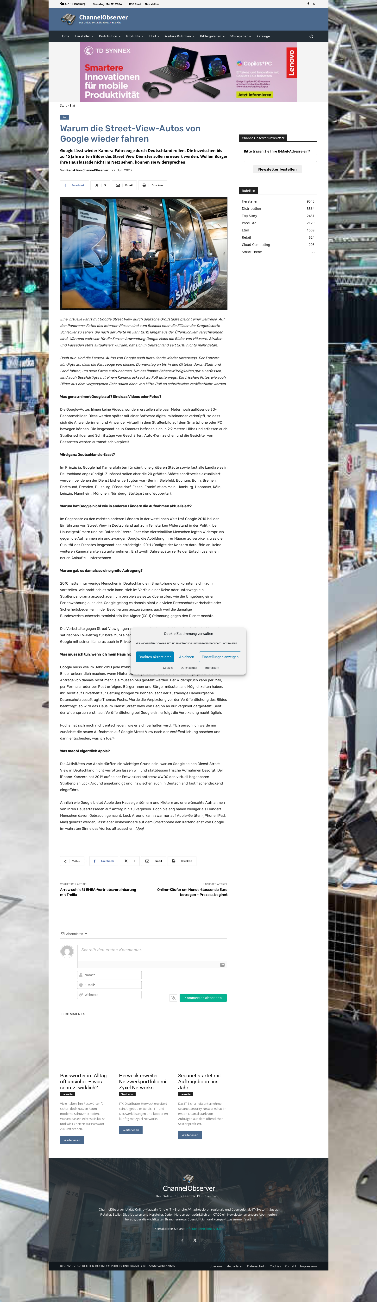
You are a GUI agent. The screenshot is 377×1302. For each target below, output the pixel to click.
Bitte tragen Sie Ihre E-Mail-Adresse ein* (277, 151)
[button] (311, 36)
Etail (72, 105)
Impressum (212, 668)
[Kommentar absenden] (203, 998)
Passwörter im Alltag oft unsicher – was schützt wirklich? (83, 1082)
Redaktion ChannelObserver (87, 170)
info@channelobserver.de (204, 1229)
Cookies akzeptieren (154, 657)
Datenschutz (189, 668)
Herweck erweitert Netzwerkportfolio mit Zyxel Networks (143, 1082)
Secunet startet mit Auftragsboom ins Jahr (199, 1082)
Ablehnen (186, 657)
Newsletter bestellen (277, 169)
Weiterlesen (72, 1140)
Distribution (127, 1094)
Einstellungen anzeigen (220, 657)
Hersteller (67, 1094)
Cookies (168, 668)
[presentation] (196, 980)
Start (63, 105)
